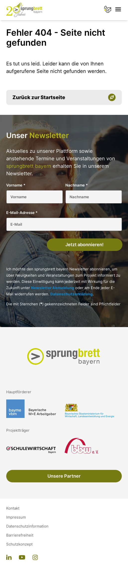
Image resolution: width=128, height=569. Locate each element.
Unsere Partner (64, 476)
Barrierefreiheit (19, 535)
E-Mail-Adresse (22, 212)
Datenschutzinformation (27, 526)
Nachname (76, 185)
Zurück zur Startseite (38, 97)
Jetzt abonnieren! (84, 244)
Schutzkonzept (19, 544)
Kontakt (12, 508)
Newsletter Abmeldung (52, 287)
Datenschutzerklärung (71, 294)
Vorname (15, 185)
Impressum (16, 517)
